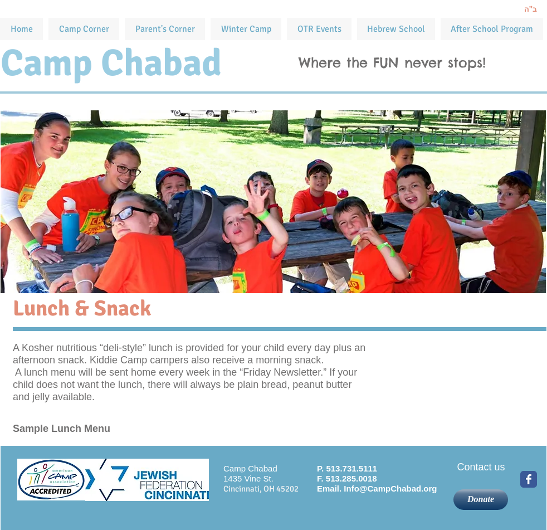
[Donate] (480, 499)
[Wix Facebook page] (528, 479)
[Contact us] (481, 467)
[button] (319, 29)
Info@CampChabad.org (390, 488)
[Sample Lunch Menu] (94, 429)
